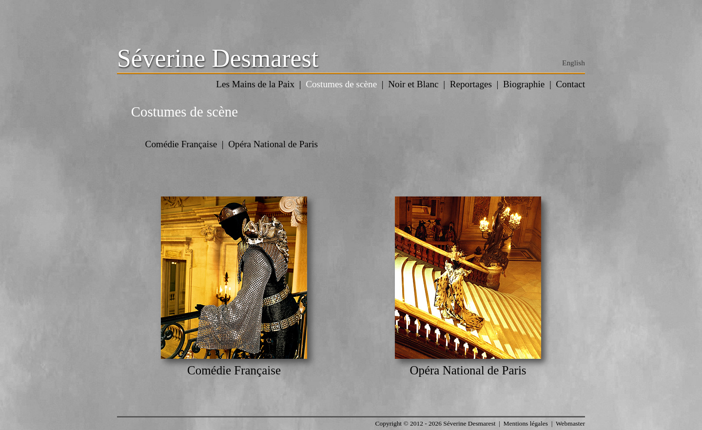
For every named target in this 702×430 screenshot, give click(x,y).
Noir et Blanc (413, 84)
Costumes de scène (341, 84)
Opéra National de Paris (273, 144)
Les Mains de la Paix (255, 84)
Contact (570, 84)
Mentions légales (526, 423)
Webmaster (570, 423)
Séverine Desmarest (217, 58)
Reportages (471, 84)
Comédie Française (181, 144)
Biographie (524, 84)
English (573, 63)
